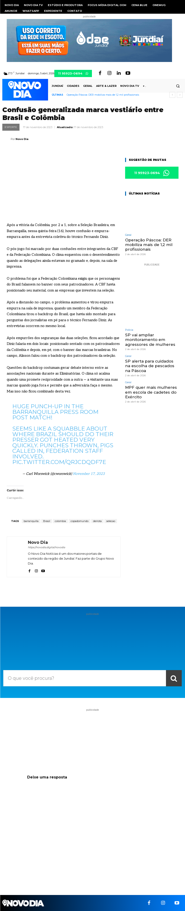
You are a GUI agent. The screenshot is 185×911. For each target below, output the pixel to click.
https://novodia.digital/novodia (46, 547)
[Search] (174, 678)
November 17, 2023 (89, 474)
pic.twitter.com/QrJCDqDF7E (59, 462)
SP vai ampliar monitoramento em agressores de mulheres (150, 340)
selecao (110, 521)
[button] (178, 86)
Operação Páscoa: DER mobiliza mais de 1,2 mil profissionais (103, 94)
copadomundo (79, 521)
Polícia (129, 330)
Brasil (46, 521)
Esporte (10, 127)
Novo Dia (22, 139)
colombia (60, 521)
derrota (97, 521)
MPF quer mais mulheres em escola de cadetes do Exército (151, 392)
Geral (128, 235)
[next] (180, 95)
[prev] (172, 95)
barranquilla (31, 521)
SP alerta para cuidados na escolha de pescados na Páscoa (149, 366)
